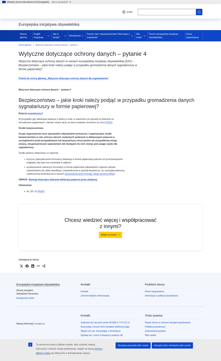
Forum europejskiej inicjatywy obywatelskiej (163, 36)
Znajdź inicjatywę (38, 36)
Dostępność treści (25, 298)
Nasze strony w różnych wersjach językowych (168, 322)
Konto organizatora (192, 36)
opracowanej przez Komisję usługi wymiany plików (90, 174)
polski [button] (127, 12)
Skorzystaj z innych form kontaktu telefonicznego (105, 327)
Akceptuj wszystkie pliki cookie (133, 345)
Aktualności (75, 35)
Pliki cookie (150, 335)
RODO (109, 122)
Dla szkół (138, 36)
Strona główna (23, 36)
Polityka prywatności (155, 327)
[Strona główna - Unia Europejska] (34, 11)
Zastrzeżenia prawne (155, 331)
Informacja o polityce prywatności (161, 295)
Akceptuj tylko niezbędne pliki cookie (172, 345)
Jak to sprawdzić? (61, 2)
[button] (21, 266)
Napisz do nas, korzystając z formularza (101, 331)
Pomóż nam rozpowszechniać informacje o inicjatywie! (108, 36)
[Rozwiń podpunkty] (49, 35)
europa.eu (40, 323)
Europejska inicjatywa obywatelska (38, 284)
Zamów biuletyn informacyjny (95, 295)
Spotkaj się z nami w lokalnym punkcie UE (102, 335)
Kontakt (84, 291)
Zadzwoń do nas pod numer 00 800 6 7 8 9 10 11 (105, 322)
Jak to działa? (56, 36)
